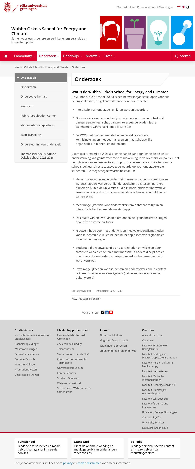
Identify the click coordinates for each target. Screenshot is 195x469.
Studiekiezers (24, 330)
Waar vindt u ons (152, 335)
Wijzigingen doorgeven (113, 345)
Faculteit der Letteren (155, 371)
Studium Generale (68, 378)
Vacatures (148, 340)
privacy (68, 463)
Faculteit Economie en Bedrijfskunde (155, 347)
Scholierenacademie (27, 354)
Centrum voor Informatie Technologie (72, 360)
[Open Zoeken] (183, 56)
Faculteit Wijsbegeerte (155, 398)
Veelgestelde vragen (27, 374)
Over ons (148, 330)
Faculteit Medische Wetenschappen (153, 378)
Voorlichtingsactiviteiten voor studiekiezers (32, 337)
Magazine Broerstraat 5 (114, 340)
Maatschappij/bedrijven (73, 330)
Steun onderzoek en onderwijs (118, 350)
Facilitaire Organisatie (155, 427)
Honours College (25, 364)
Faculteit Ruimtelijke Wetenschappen (154, 391)
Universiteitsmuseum (70, 368)
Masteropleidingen (26, 349)
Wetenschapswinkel (69, 383)
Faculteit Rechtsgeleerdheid (158, 385)
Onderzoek (78, 67)
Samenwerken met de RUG (73, 354)
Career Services (66, 373)
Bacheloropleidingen (27, 344)
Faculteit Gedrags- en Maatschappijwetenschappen (159, 355)
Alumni (104, 330)
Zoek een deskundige (69, 344)
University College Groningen (159, 412)
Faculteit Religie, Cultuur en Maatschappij (158, 364)
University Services (153, 422)
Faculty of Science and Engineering (155, 405)
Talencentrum (65, 349)
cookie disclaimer (89, 463)
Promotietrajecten (26, 369)
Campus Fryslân (151, 417)
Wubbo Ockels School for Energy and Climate (41, 67)
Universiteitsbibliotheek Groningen (71, 337)
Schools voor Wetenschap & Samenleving (74, 390)
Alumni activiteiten (111, 335)
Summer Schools (25, 359)
